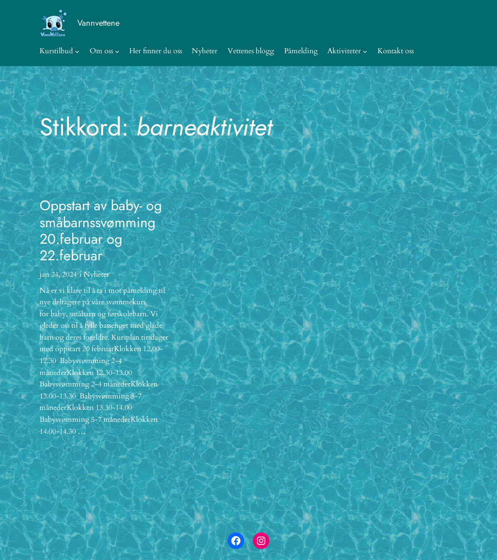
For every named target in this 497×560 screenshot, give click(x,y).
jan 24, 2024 (58, 274)
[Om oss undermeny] (117, 51)
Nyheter (96, 274)
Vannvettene (98, 23)
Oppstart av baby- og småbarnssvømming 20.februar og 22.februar (101, 230)
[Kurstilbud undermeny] (77, 51)
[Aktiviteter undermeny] (365, 51)
